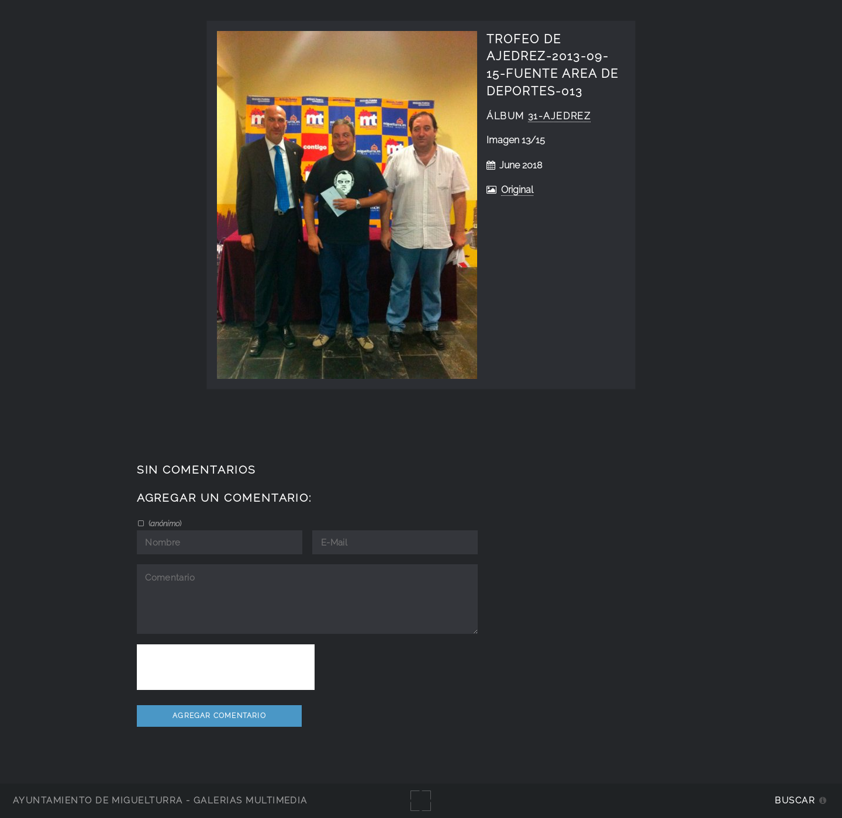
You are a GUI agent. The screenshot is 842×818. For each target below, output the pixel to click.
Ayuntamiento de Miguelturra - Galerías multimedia (160, 800)
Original (517, 189)
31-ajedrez (559, 116)
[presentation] (226, 667)
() (164, 523)
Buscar (795, 800)
